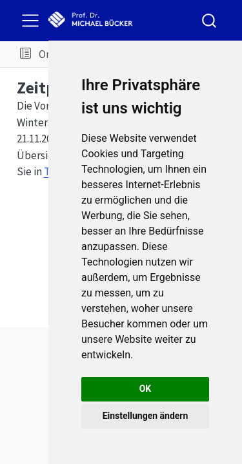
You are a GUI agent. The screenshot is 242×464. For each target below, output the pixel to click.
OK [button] (145, 388)
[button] (25, 54)
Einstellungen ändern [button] (145, 416)
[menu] (30, 21)
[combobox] (210, 20)
